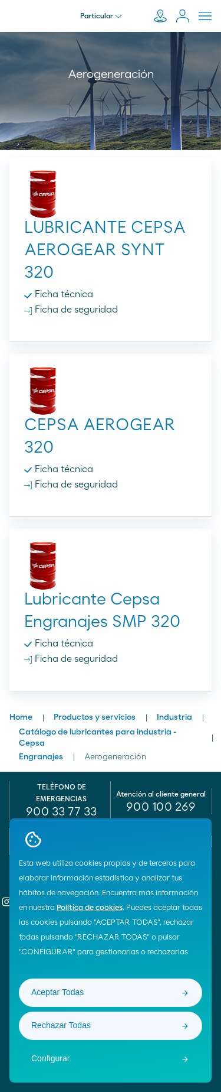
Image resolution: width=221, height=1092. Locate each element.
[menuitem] (161, 807)
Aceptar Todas (57, 992)
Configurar (50, 1058)
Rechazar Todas (61, 1025)
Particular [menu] (101, 16)
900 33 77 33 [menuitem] (61, 812)
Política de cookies (90, 908)
